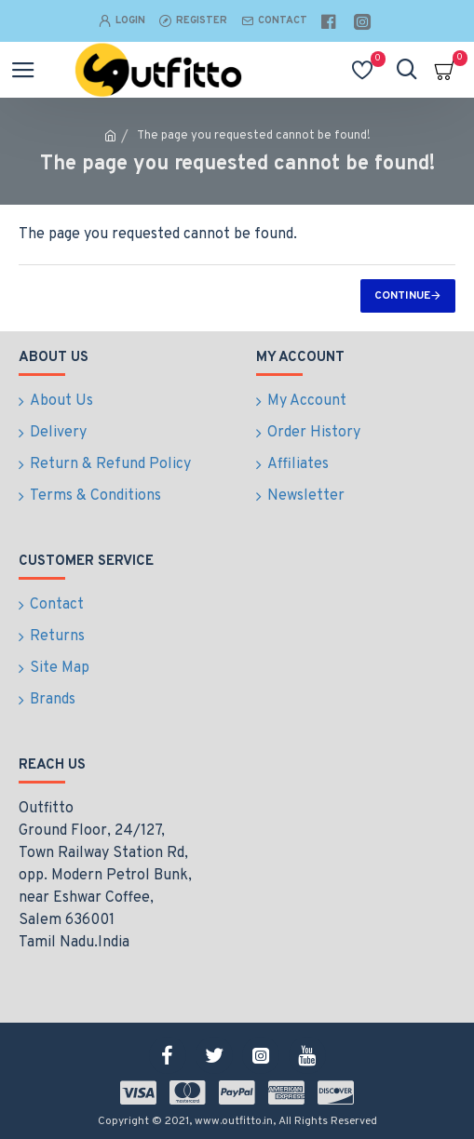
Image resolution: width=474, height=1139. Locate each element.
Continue (402, 295)
